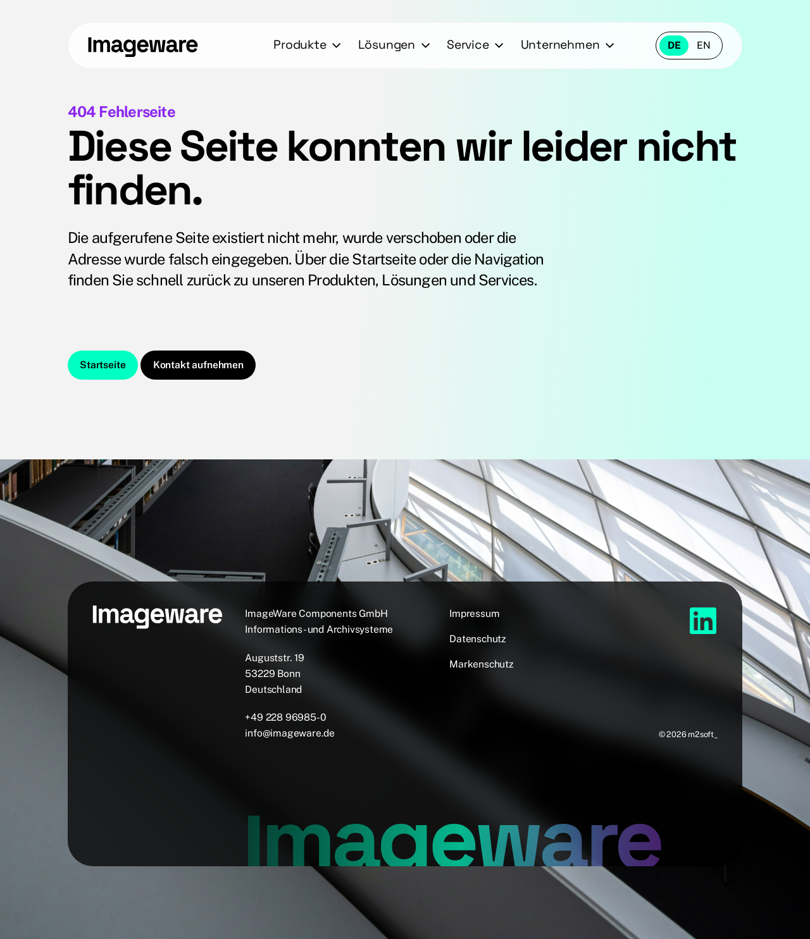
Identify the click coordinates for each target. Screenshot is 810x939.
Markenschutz (481, 664)
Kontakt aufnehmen (198, 365)
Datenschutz (477, 639)
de (674, 45)
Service (468, 45)
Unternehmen (560, 45)
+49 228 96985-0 (285, 717)
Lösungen (386, 45)
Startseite (102, 365)
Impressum (474, 613)
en (704, 45)
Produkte (299, 45)
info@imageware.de (290, 733)
